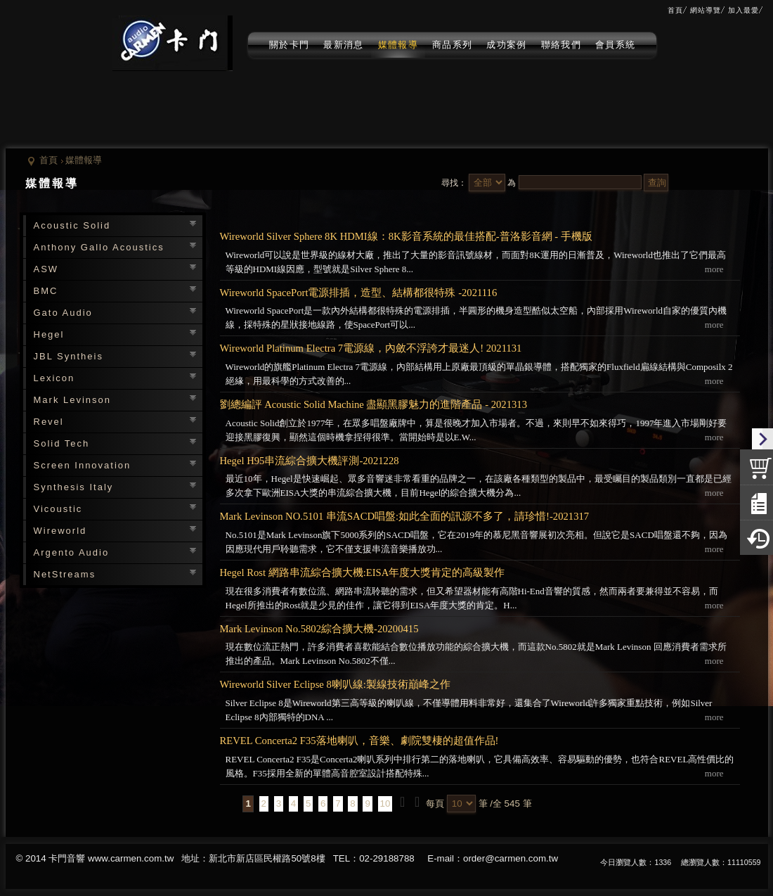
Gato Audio (63, 312)
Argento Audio (72, 552)
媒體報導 (83, 160)
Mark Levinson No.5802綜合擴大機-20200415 (319, 628)
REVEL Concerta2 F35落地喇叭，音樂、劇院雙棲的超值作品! (359, 740)
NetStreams (65, 574)
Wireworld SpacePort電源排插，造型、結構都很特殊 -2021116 (359, 292)
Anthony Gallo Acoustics (99, 247)
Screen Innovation (82, 465)
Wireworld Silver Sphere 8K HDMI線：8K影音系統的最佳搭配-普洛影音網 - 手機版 (406, 236)
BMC (46, 291)
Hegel (49, 334)
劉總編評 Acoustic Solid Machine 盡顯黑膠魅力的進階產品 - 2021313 (374, 404)
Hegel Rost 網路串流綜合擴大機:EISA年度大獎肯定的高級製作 (362, 572)
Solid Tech (62, 443)
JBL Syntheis (68, 356)
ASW (46, 269)
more (714, 269)
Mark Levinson (73, 400)
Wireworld (60, 530)
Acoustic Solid (72, 225)
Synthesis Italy (74, 487)
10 (385, 803)
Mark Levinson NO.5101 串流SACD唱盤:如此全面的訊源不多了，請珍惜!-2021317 (405, 516)
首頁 (48, 160)
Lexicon (54, 378)
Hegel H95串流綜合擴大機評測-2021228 (309, 460)
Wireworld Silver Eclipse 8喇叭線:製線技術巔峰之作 (335, 684)
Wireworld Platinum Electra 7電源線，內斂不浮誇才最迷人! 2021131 (371, 348)
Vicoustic (58, 509)
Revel (49, 421)
